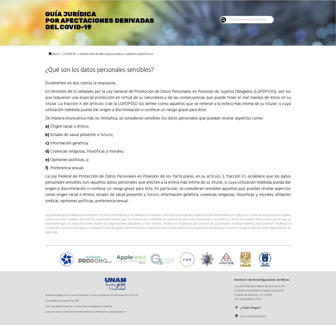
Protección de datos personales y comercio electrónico (116, 54)
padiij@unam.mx (118, 311)
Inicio (53, 54)
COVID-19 (69, 54)
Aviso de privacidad (250, 316)
